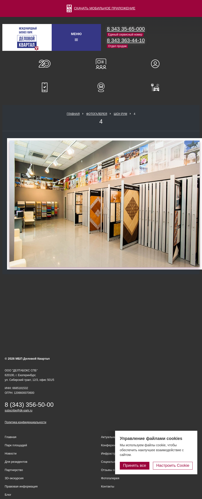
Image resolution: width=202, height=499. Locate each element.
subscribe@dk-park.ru (18, 410)
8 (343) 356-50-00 (29, 404)
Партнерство (14, 470)
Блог (8, 494)
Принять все (134, 465)
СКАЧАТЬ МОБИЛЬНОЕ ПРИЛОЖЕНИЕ (101, 8)
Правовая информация (21, 486)
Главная (73, 114)
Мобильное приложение (44, 87)
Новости (10, 453)
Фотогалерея (96, 114)
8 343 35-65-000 (126, 29)
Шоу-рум (120, 114)
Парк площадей (16, 445)
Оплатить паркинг (157, 87)
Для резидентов (157, 64)
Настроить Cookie (172, 465)
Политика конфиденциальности (25, 422)
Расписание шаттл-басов (101, 87)
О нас (44, 64)
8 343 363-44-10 (126, 40)
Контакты (107, 486)
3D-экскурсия (14, 478)
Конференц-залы (101, 64)
